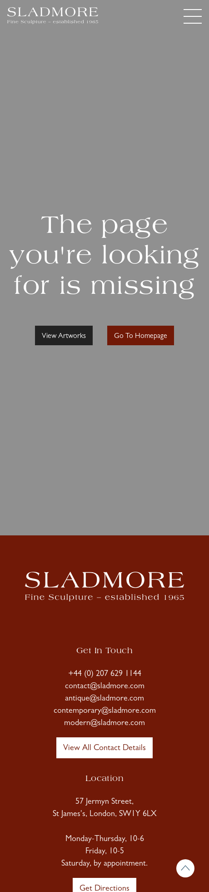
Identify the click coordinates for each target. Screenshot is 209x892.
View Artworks (64, 336)
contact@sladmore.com (104, 687)
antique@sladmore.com (104, 699)
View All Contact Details (104, 749)
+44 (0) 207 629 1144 (104, 674)
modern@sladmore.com (104, 724)
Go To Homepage (140, 336)
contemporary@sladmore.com (105, 711)
